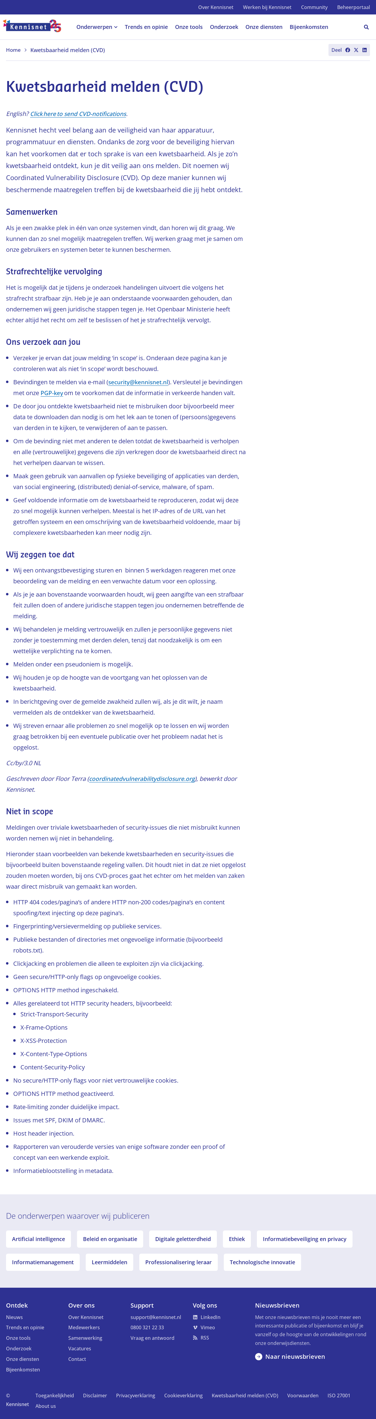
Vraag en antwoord (152, 1338)
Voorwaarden (303, 1395)
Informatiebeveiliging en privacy (305, 1239)
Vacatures (79, 1348)
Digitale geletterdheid (183, 1239)
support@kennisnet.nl (156, 1317)
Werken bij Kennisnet (267, 7)
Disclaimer (95, 1395)
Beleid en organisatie (110, 1239)
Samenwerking (85, 1338)
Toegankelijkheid (54, 1395)
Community (314, 7)
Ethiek (237, 1239)
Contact (77, 1359)
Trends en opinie (25, 1327)
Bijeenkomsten (23, 1369)
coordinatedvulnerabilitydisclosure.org (143, 779)
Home (17, 50)
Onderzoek (19, 1348)
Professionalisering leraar (178, 1262)
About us (45, 1406)
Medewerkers (84, 1327)
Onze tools (18, 1338)
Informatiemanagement (43, 1262)
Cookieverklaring (183, 1395)
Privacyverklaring (135, 1395)
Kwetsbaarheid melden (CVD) (245, 1395)
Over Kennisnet (215, 7)
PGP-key (52, 393)
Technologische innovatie (262, 1262)
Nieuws (14, 1317)
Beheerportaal (353, 7)
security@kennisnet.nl (139, 382)
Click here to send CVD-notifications (79, 114)
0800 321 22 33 (147, 1327)
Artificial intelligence (38, 1239)
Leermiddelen (109, 1262)
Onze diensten (22, 1359)
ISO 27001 (339, 1395)
